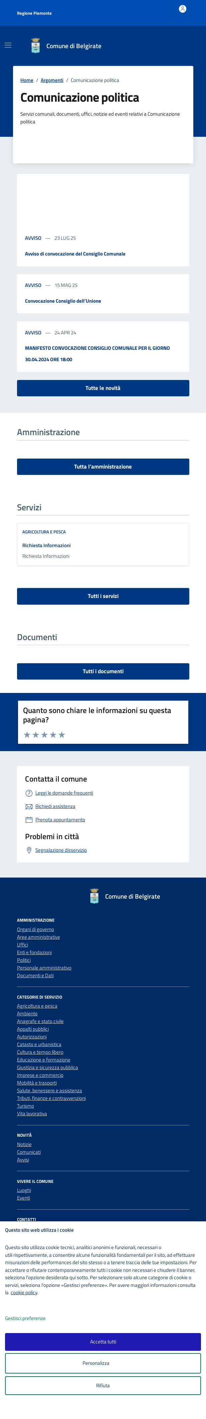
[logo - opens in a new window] (105, 1409)
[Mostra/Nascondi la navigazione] (8, 45)
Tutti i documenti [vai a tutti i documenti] (103, 671)
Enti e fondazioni (34, 952)
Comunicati (29, 1152)
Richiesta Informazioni (46, 545)
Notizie (24, 1144)
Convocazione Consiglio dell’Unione (63, 301)
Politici (24, 960)
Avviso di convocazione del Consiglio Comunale (75, 254)
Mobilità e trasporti (37, 1083)
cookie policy (24, 1292)
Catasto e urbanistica (39, 1044)
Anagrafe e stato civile (40, 1021)
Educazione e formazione (43, 1059)
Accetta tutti (103, 1341)
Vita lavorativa (32, 1113)
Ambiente (27, 1013)
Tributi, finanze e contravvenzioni (51, 1098)
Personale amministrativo (44, 968)
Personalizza (103, 1363)
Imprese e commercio (40, 1075)
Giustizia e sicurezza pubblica (47, 1067)
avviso (33, 238)
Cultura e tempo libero (40, 1052)
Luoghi (24, 1190)
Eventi (23, 1198)
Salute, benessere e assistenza (49, 1090)
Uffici (22, 944)
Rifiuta (103, 1385)
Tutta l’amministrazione (103, 466)
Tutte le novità (103, 388)
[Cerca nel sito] (182, 46)
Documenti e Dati (35, 975)
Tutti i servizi (103, 596)
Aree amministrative (38, 937)
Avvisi (23, 1159)
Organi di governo (35, 929)
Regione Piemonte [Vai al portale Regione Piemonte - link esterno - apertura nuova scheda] (34, 13)
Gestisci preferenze (32, 1318)
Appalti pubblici (33, 1029)
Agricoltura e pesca (44, 531)
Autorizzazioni (32, 1036)
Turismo (25, 1106)
